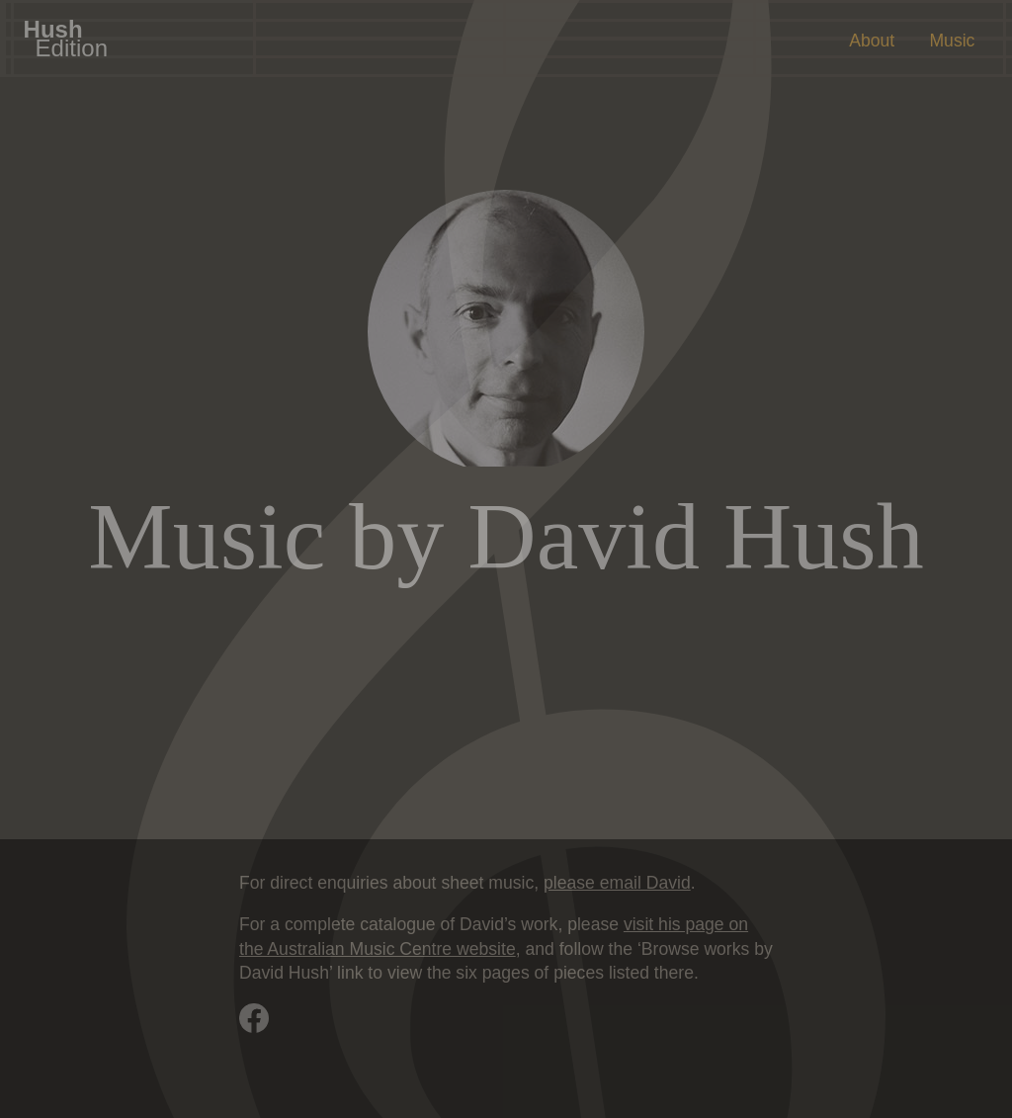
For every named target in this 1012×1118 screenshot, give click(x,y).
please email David (617, 883)
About (871, 40)
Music (951, 40)
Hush (66, 38)
